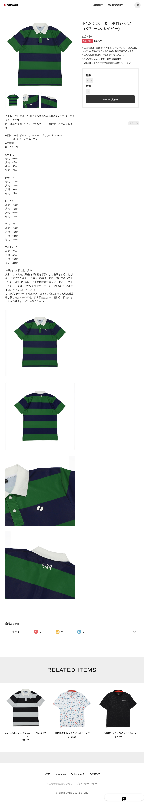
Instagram (61, 774)
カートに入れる (110, 99)
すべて (16, 631)
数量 (88, 86)
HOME (47, 774)
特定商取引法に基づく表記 (59, 783)
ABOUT (98, 5)
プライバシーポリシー (87, 783)
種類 (88, 75)
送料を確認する (114, 59)
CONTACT (95, 774)
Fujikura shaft (77, 774)
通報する (134, 123)
